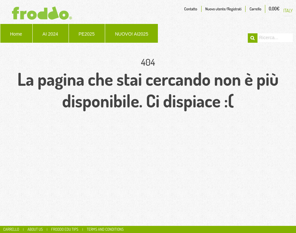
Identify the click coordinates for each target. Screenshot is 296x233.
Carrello (255, 8)
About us (35, 229)
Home (16, 34)
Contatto (190, 8)
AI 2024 (50, 34)
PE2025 (87, 34)
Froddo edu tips (64, 229)
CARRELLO (11, 229)
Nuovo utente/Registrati (223, 8)
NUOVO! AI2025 (131, 34)
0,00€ (274, 8)
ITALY (288, 10)
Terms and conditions (105, 229)
